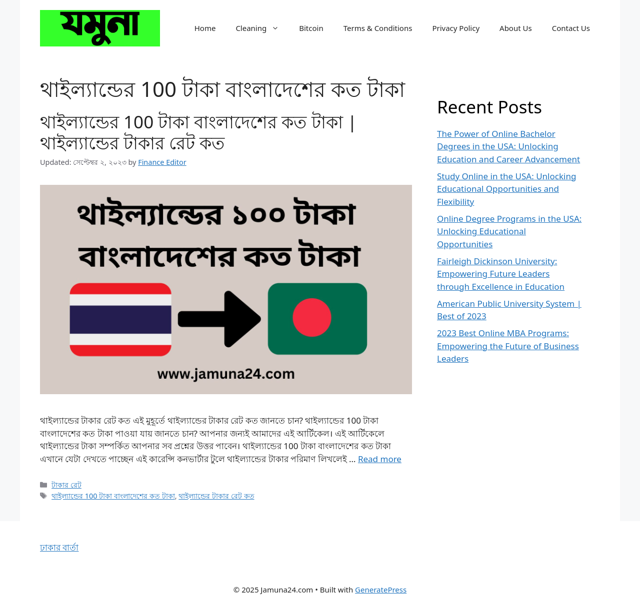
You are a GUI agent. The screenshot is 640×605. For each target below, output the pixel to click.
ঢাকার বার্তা (59, 547)
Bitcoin (311, 28)
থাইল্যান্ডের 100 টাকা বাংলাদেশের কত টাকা (113, 496)
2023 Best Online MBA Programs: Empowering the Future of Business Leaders (508, 345)
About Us (516, 28)
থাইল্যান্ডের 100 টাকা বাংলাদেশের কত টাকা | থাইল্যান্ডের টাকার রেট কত (198, 132)
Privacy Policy (456, 28)
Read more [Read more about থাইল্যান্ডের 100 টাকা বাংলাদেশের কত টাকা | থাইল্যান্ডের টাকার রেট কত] (380, 459)
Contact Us (571, 28)
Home (205, 28)
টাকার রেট (67, 485)
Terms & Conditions (378, 28)
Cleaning (262, 28)
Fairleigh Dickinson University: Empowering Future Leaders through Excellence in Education (500, 273)
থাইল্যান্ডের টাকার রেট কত (216, 496)
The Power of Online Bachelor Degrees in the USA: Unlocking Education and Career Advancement (508, 146)
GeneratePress (380, 590)
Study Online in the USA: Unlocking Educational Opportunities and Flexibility (506, 188)
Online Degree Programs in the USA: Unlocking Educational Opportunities (509, 231)
